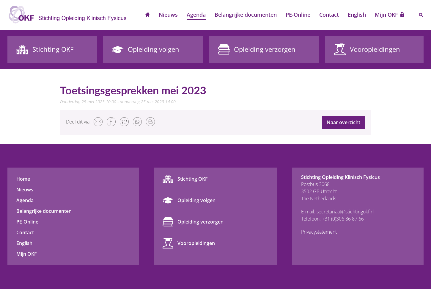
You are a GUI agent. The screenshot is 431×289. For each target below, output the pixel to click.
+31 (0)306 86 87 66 (343, 218)
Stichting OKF (192, 179)
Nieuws (168, 14)
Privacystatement (319, 232)
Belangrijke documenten (246, 14)
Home (147, 15)
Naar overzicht (343, 122)
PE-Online (298, 14)
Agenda (196, 14)
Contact (329, 14)
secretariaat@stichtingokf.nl (346, 211)
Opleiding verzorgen (200, 221)
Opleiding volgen (196, 200)
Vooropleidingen (196, 243)
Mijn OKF (386, 14)
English (357, 14)
